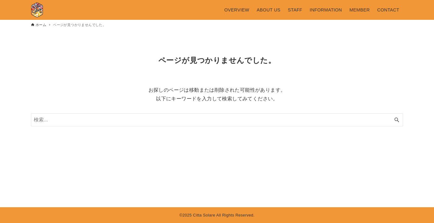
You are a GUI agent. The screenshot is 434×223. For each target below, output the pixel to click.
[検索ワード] (217, 119)
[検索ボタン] (397, 119)
